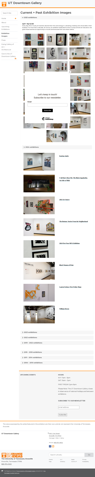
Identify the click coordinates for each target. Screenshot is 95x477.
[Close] (69, 72)
